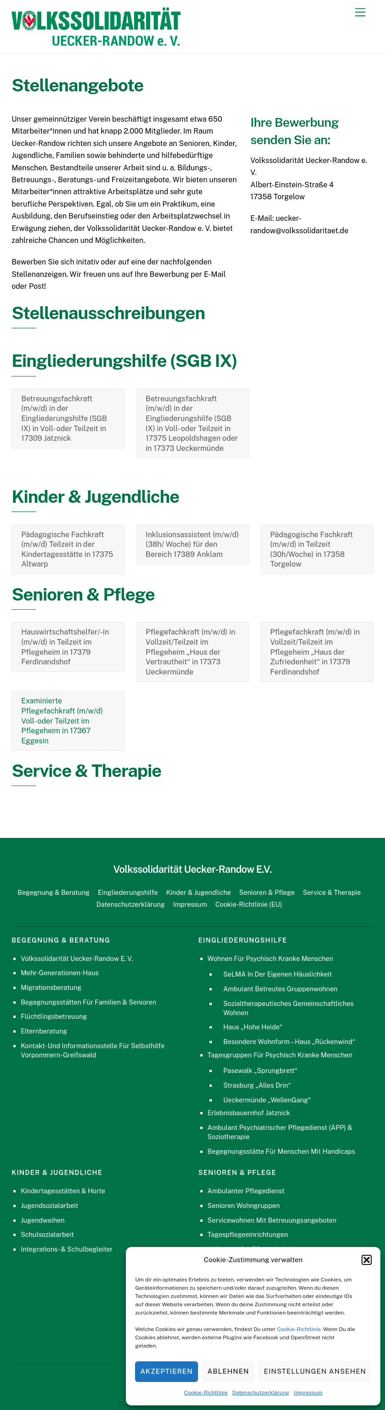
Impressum (308, 1392)
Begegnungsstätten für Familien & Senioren (88, 1002)
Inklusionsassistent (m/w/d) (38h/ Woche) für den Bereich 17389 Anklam (192, 544)
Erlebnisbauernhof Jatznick (249, 1113)
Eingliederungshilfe (128, 892)
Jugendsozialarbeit (49, 1205)
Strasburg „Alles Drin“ (257, 1085)
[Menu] (360, 13)
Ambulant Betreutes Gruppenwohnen (280, 989)
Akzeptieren (166, 1371)
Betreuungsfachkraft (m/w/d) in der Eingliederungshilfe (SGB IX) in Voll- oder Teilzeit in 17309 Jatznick (64, 418)
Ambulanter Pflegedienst (246, 1191)
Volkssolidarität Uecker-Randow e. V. (77, 958)
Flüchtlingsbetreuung (54, 1016)
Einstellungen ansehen (315, 1371)
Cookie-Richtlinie (299, 1329)
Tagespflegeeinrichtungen (248, 1234)
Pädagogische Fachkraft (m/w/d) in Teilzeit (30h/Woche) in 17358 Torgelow (311, 549)
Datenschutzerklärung (260, 1392)
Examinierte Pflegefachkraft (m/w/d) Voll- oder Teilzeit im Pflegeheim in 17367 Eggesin (62, 721)
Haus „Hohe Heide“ (252, 1027)
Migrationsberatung (51, 987)
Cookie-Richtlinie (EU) (248, 904)
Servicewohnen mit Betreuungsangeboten (272, 1220)
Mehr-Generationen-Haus (60, 973)
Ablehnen (228, 1371)
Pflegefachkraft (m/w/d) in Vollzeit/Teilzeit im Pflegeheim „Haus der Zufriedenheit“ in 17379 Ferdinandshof (315, 652)
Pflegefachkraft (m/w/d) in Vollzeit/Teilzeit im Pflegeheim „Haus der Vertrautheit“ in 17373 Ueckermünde (190, 652)
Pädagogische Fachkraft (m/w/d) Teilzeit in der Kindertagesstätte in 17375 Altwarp (67, 549)
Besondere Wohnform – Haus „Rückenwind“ (289, 1041)
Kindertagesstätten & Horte (63, 1191)
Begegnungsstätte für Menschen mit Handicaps (281, 1151)
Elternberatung (44, 1031)
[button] (366, 1259)
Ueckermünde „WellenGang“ (267, 1100)
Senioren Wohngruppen (244, 1205)
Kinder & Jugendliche (198, 892)
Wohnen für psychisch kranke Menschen (270, 958)
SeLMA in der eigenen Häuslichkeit (277, 974)
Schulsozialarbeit (47, 1234)
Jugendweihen (42, 1220)
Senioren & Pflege (266, 892)
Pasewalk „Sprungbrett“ (260, 1070)
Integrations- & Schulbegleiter (67, 1249)
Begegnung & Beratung (53, 892)
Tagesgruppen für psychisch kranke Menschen (280, 1055)
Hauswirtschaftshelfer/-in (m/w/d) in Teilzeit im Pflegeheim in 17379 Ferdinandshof (65, 647)
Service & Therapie (332, 892)
